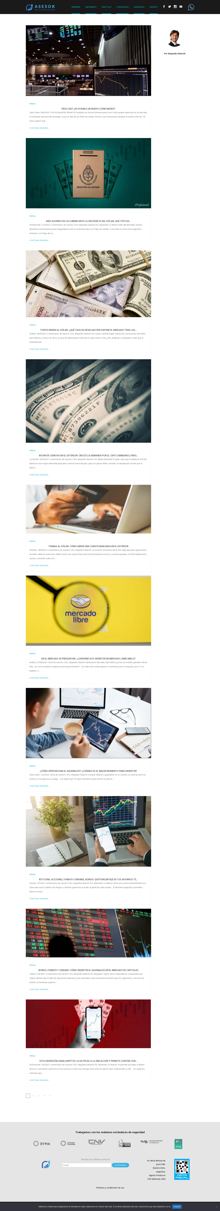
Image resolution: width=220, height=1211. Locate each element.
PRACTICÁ (106, 7)
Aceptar (177, 1207)
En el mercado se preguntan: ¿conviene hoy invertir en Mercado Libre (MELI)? (88, 658)
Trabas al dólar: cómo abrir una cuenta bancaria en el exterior (88, 546)
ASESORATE (139, 7)
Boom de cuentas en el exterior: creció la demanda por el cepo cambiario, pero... (88, 455)
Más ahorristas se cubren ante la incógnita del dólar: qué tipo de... (88, 221)
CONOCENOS (122, 7)
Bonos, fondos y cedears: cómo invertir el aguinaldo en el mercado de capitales (88, 970)
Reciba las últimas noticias (95, 1159)
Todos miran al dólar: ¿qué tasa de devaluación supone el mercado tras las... (88, 329)
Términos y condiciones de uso (110, 1187)
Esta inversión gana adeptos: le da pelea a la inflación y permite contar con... (88, 1060)
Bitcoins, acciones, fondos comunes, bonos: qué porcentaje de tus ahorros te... (88, 879)
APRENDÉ (76, 7)
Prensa (32, 104)
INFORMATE (91, 7)
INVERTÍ (154, 7)
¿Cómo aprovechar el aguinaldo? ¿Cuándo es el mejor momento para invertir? (88, 770)
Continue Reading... (39, 128)
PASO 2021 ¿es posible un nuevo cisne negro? (88, 108)
